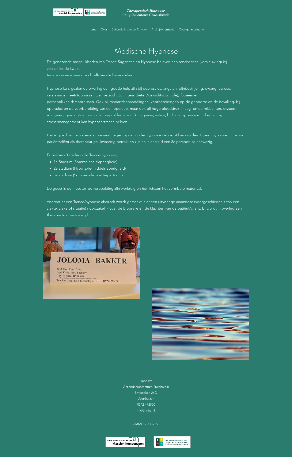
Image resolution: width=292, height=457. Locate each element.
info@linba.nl (146, 410)
